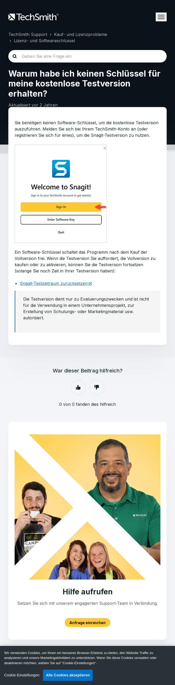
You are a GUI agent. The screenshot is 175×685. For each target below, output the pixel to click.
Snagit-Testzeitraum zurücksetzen (54, 283)
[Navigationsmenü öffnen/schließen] (161, 17)
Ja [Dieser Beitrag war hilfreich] (78, 387)
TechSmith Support (27, 34)
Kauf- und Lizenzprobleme (80, 34)
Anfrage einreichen (87, 622)
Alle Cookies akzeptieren (68, 675)
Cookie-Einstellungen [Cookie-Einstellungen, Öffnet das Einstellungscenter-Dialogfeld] (21, 675)
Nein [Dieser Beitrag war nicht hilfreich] (96, 387)
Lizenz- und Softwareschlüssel (44, 40)
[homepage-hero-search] (87, 56)
